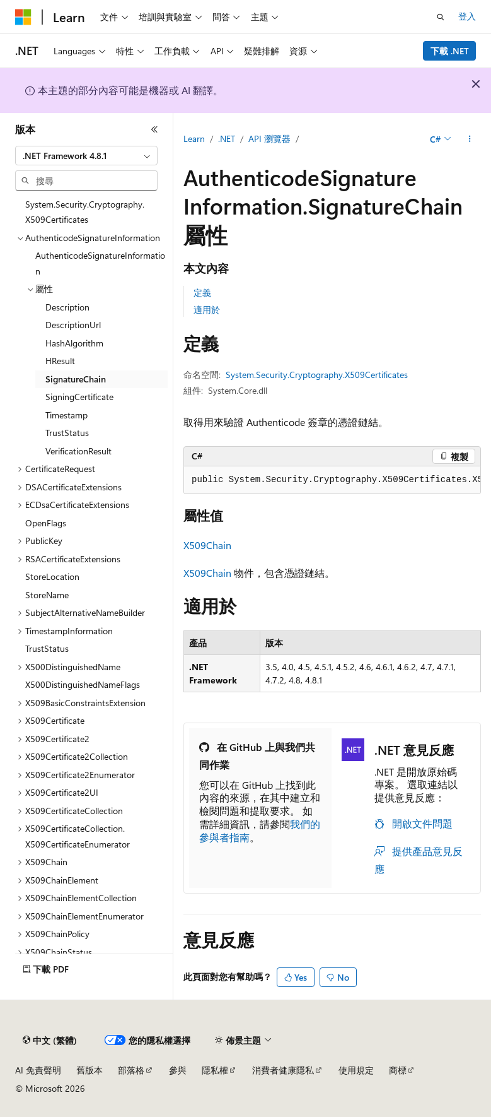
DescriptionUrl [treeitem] (73, 325)
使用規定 (356, 1070)
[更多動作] (470, 139)
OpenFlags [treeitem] (45, 523)
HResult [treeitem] (60, 361)
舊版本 (89, 1070)
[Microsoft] (23, 17)
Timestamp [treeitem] (66, 415)
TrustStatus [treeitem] (67, 433)
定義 (202, 292)
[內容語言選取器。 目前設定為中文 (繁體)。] (49, 1041)
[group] (332, 480)
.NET (226, 139)
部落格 (131, 1070)
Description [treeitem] (67, 307)
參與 (178, 1070)
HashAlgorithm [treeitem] (74, 343)
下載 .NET (449, 51)
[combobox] (86, 156)
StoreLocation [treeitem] (52, 576)
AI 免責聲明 (38, 1070)
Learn (194, 139)
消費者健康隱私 (283, 1070)
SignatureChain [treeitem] (75, 379)
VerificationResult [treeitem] (78, 451)
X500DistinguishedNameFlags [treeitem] (82, 684)
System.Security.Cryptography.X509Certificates (317, 375)
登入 (467, 16)
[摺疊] (154, 129)
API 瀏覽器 (269, 139)
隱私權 (215, 1070)
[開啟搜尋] (440, 17)
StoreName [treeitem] (47, 595)
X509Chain (207, 545)
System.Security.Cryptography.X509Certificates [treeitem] (84, 212)
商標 (398, 1070)
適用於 (207, 310)
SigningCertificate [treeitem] (79, 397)
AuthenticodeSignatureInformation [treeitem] (100, 263)
